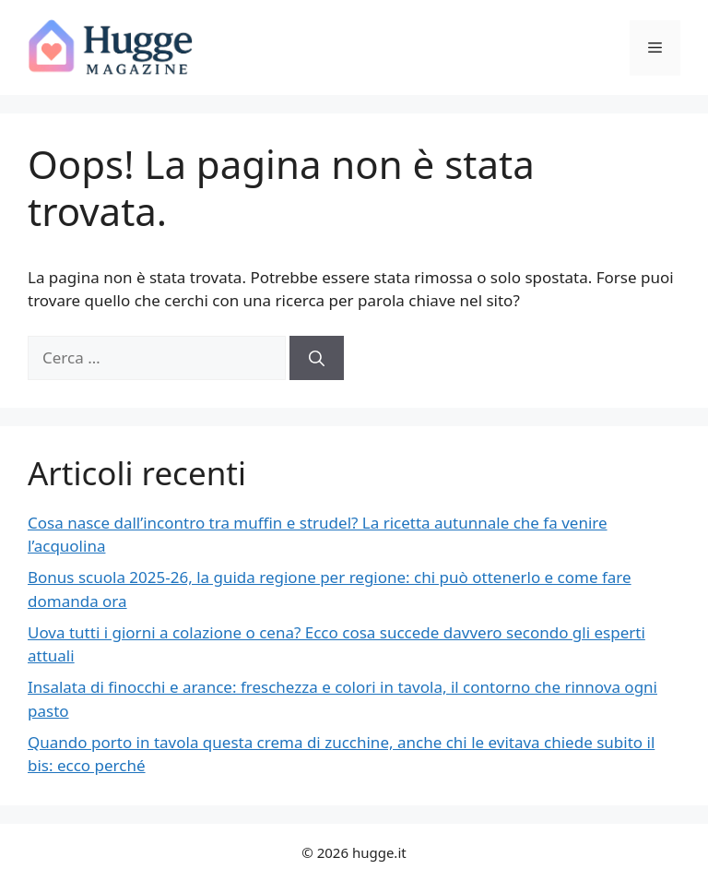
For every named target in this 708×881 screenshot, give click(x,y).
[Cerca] (316, 358)
